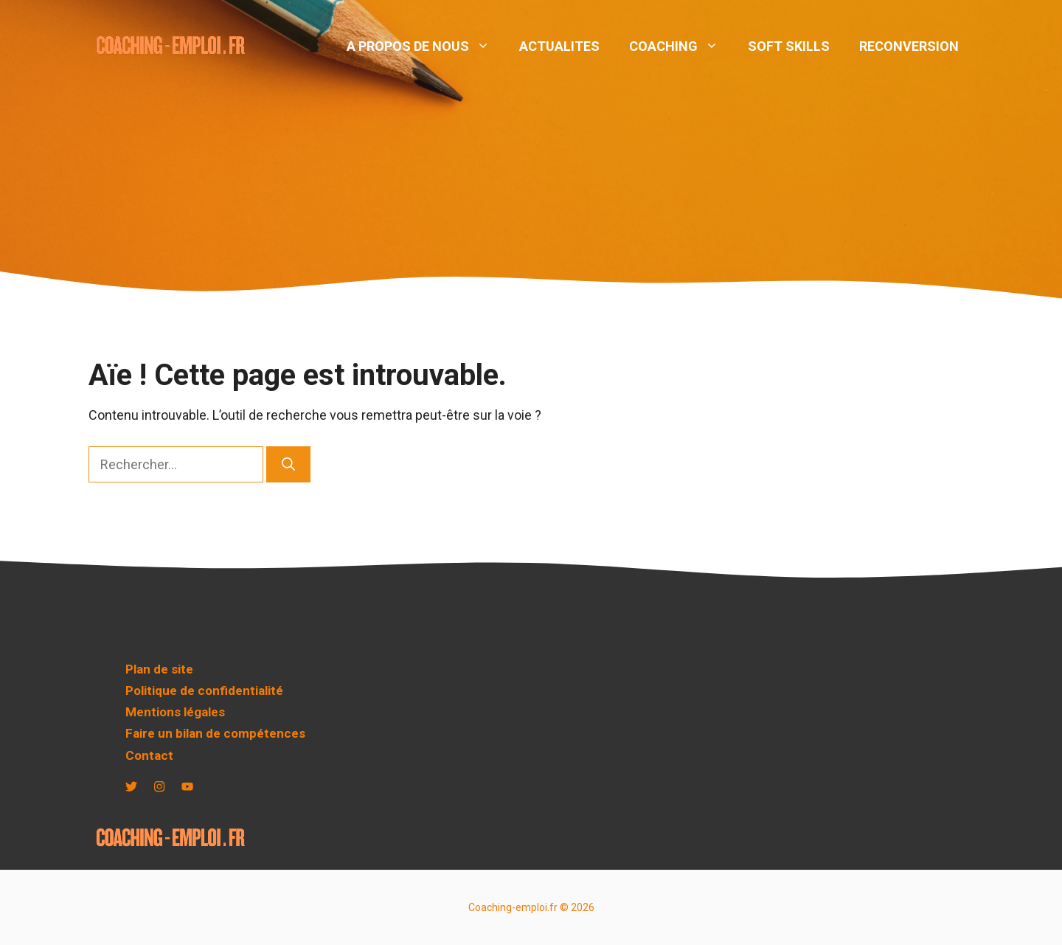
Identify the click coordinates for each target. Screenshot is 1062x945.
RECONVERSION (909, 46)
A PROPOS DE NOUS (425, 46)
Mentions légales (175, 712)
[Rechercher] (288, 464)
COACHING (681, 46)
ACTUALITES (559, 46)
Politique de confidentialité (204, 690)
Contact (149, 755)
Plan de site (159, 669)
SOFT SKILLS (789, 46)
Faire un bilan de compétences (215, 733)
